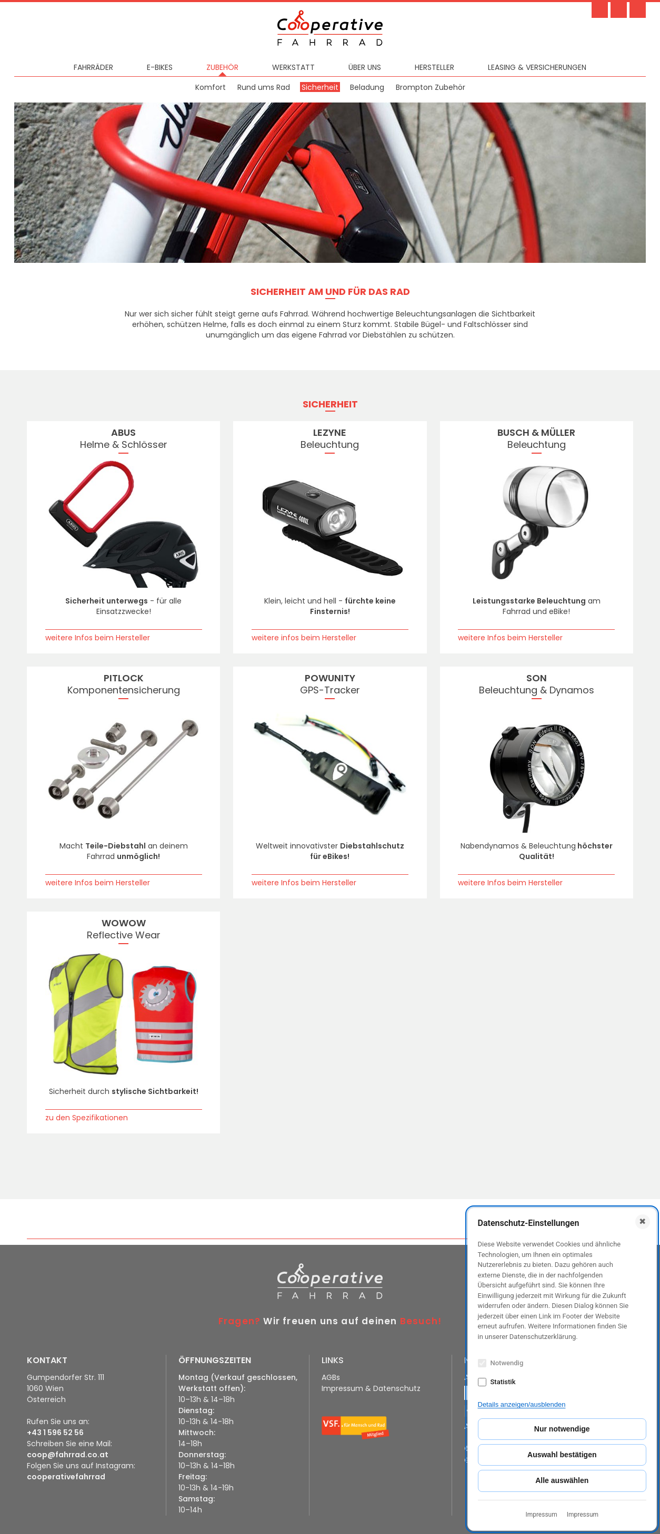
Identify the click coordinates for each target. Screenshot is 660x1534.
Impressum (541, 1514)
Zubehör (222, 67)
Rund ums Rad (263, 87)
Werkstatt (293, 67)
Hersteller (434, 67)
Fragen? (239, 1321)
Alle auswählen (561, 1480)
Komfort (210, 87)
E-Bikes (160, 67)
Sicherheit (320, 87)
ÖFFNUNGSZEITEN (214, 1360)
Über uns (364, 67)
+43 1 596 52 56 (55, 1432)
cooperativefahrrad (66, 1476)
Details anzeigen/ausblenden (522, 1404)
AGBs (331, 1377)
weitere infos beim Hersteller (304, 637)
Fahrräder (93, 67)
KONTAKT (47, 1360)
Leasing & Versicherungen (537, 67)
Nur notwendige (562, 1429)
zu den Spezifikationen (86, 1117)
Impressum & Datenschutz (371, 1388)
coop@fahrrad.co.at (67, 1454)
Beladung (367, 87)
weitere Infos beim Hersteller (97, 637)
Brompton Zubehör (430, 87)
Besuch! (421, 1321)
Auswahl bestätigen (561, 1454)
